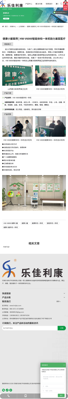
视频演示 (49, 3)
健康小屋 (25, 223)
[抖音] (7, 390)
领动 (39, 383)
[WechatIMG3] (34, 15)
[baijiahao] (10, 390)
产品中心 (28, 3)
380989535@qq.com (17, 312)
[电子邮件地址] (29, 328)
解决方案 (39, 3)
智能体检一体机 (52, 223)
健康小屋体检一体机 (11, 227)
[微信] (3, 390)
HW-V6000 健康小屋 (11, 223)
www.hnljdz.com (15, 305)
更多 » (59, 301)
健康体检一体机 (37, 223)
